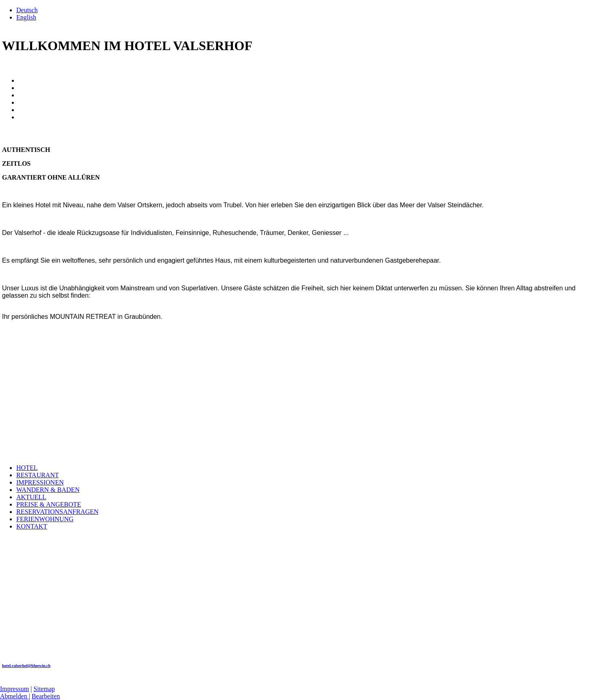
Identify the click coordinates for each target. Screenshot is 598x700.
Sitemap (44, 688)
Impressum (14, 688)
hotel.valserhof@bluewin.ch (26, 665)
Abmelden (14, 696)
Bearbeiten (46, 696)
